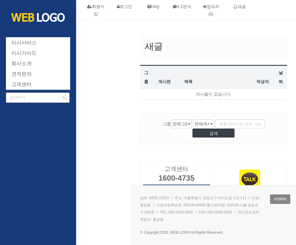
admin (280, 199)
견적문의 (21, 74)
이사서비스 (24, 43)
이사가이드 (24, 53)
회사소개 (21, 63)
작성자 (262, 81)
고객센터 (21, 84)
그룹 (167, 123)
